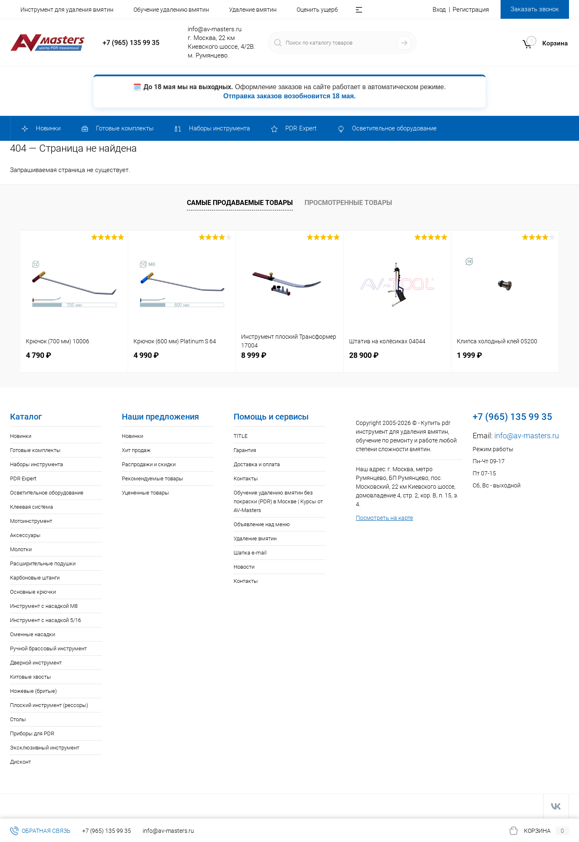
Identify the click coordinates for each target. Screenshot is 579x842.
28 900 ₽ (364, 355)
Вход (439, 9)
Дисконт (20, 762)
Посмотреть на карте (384, 518)
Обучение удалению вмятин (171, 9)
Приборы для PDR (32, 733)
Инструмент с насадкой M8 (44, 606)
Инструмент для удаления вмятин (66, 9)
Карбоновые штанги (35, 578)
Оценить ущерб (317, 9)
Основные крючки (33, 592)
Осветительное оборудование (46, 493)
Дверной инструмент (36, 663)
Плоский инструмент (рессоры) (49, 705)
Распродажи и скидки (149, 464)
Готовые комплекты (35, 450)
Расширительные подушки (43, 563)
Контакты (246, 478)
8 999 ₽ (254, 355)
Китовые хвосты (30, 677)
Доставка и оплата (257, 464)
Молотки (21, 549)
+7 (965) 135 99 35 (131, 43)
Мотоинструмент (31, 521)
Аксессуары (25, 535)
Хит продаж (136, 450)
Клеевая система (31, 507)
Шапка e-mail (250, 553)
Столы (18, 719)
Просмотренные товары (348, 203)
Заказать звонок (535, 9)
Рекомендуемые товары (152, 478)
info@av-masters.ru (215, 29)
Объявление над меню (262, 524)
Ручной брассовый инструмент (48, 648)
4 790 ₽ (38, 355)
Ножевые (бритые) (33, 691)
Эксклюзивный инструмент (44, 748)
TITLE (240, 436)
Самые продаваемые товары (240, 203)
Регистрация (471, 9)
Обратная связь (40, 830)
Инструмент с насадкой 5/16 (45, 620)
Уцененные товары (145, 493)
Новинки (20, 436)
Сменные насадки (32, 634)
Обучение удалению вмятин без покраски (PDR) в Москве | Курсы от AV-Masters (278, 501)
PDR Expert (23, 478)
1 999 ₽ (469, 355)
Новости (244, 567)
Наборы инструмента (36, 464)
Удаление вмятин (253, 9)
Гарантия (245, 450)
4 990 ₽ (146, 355)
